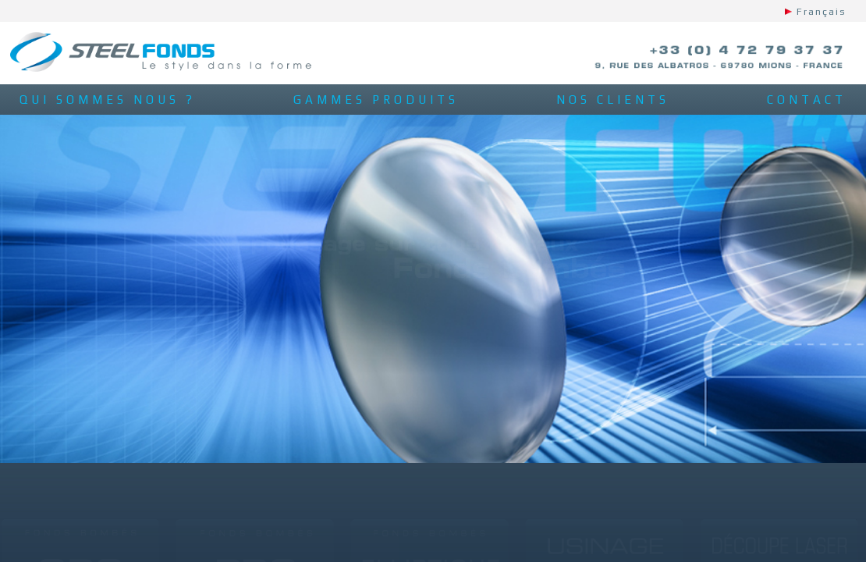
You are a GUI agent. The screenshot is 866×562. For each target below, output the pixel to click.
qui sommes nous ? (108, 99)
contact (806, 99)
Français (821, 11)
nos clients (612, 99)
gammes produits (376, 99)
